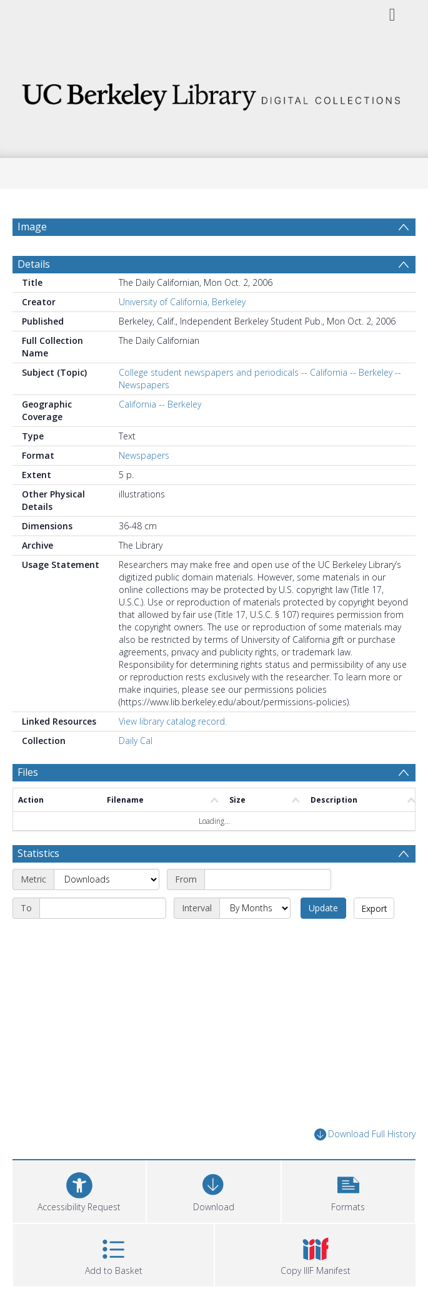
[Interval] (255, 908)
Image (32, 226)
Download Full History (365, 1134)
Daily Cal (135, 740)
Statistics (38, 853)
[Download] (213, 1190)
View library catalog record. (173, 721)
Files (27, 772)
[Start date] (267, 879)
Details (33, 264)
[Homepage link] (213, 93)
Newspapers (144, 455)
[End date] (102, 908)
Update (323, 908)
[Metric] (106, 879)
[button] (348, 1190)
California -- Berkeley (160, 404)
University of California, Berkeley (182, 302)
